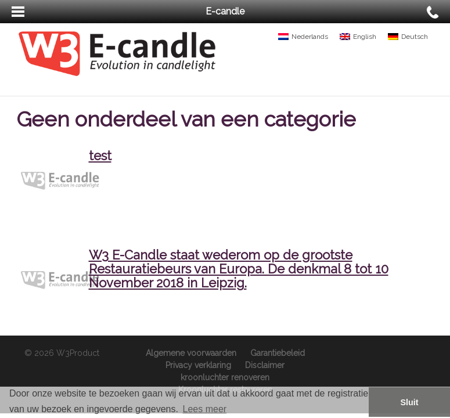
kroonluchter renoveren (225, 377)
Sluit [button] (409, 402)
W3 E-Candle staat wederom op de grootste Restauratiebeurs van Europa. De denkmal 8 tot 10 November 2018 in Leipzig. (238, 268)
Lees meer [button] (205, 409)
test (100, 155)
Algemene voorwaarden (191, 353)
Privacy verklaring (198, 365)
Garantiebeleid (277, 353)
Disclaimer (265, 365)
